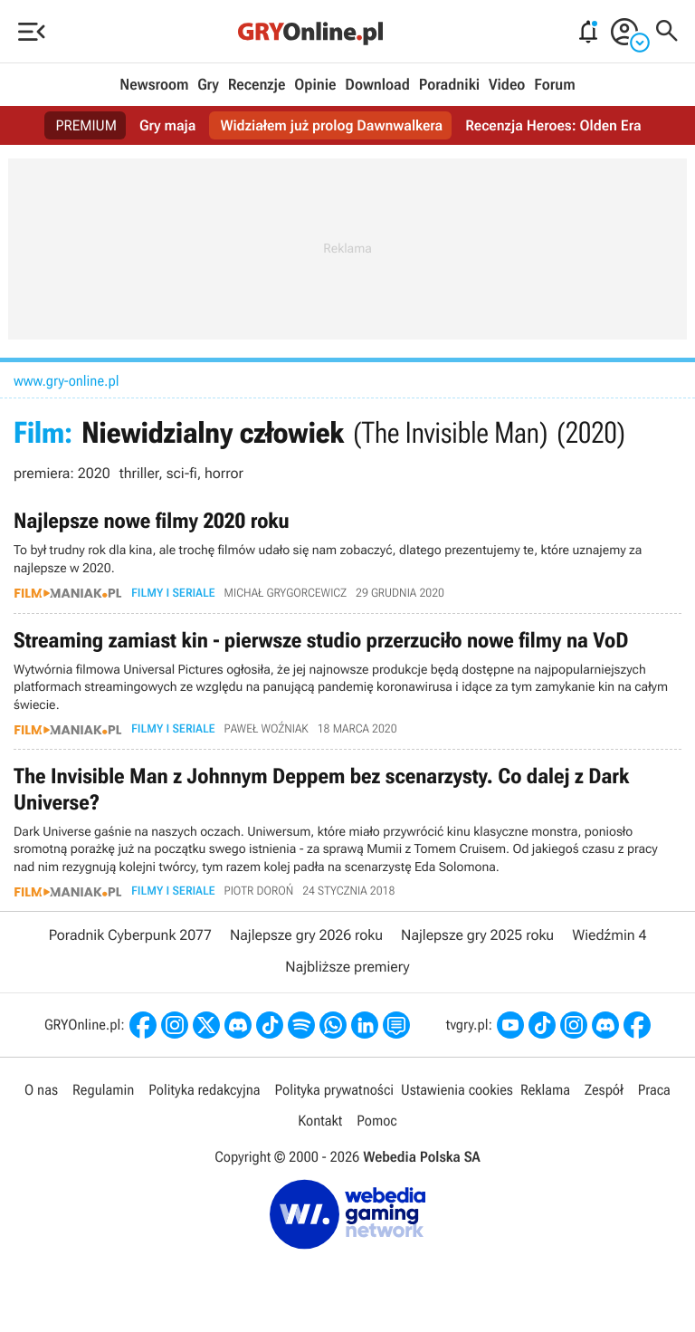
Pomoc (376, 1120)
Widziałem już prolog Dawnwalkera (331, 125)
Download (377, 85)
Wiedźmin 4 (609, 935)
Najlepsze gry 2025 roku (477, 935)
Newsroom (153, 85)
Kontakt (320, 1120)
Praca (654, 1089)
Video (507, 85)
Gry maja (167, 125)
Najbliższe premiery (347, 966)
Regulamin (103, 1089)
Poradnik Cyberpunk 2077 (130, 935)
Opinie (315, 85)
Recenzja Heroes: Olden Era (553, 125)
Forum (554, 85)
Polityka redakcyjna (204, 1089)
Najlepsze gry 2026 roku (306, 935)
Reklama (545, 1089)
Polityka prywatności (334, 1089)
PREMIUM (86, 125)
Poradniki (449, 85)
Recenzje (257, 85)
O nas (41, 1089)
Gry (208, 85)
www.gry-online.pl (66, 380)
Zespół (604, 1089)
